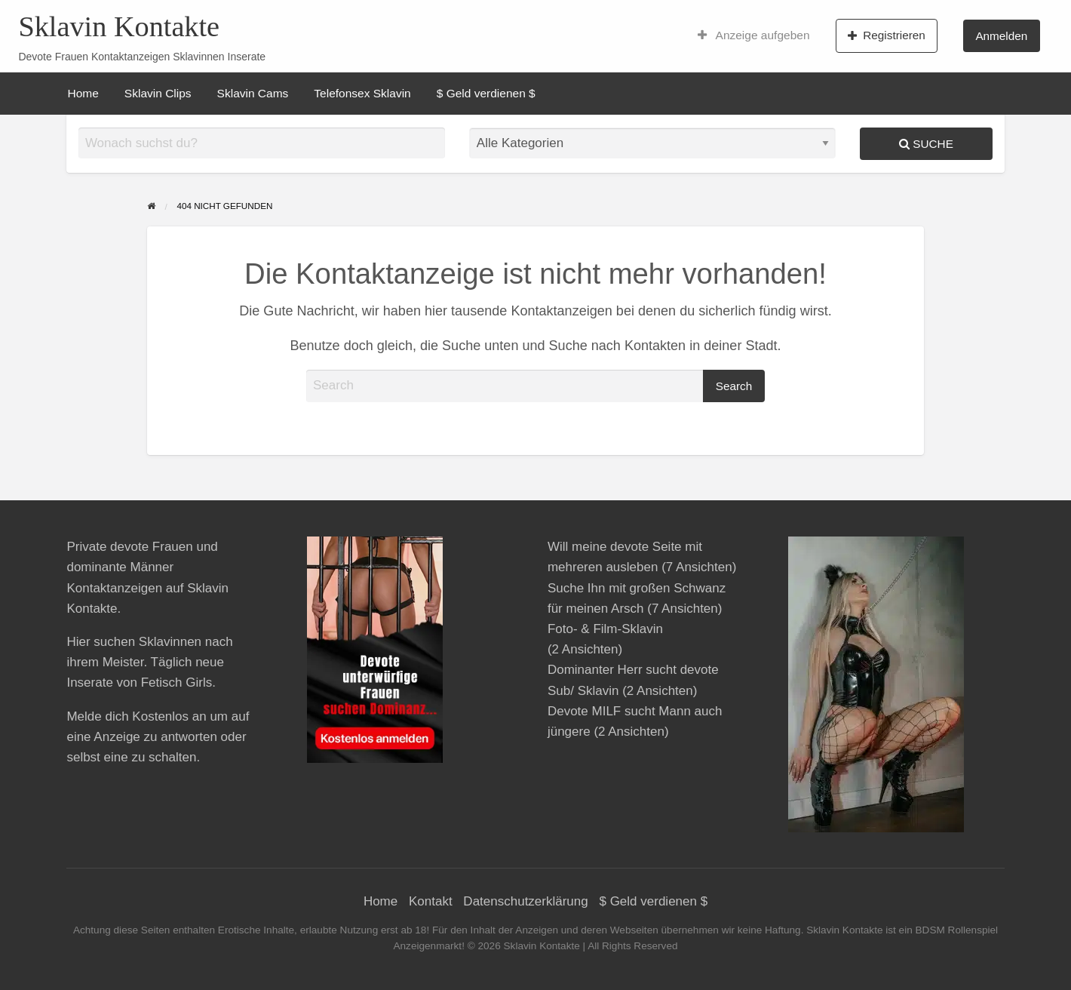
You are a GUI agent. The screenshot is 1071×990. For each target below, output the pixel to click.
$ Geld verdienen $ (486, 93)
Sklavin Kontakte (118, 26)
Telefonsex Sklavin (362, 93)
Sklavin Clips (158, 93)
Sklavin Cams (253, 93)
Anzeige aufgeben (754, 35)
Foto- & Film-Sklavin (605, 629)
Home (83, 93)
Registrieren (886, 35)
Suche (926, 143)
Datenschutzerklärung (525, 901)
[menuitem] (754, 35)
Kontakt (431, 901)
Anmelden (1001, 35)
